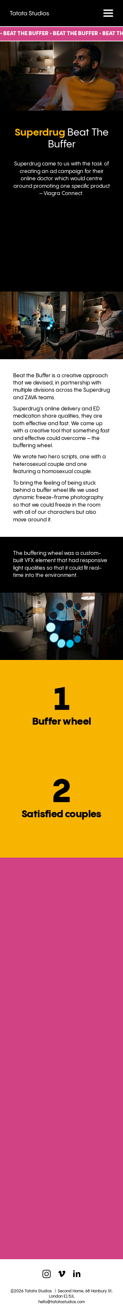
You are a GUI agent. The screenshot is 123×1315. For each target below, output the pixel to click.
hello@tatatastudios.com (61, 1302)
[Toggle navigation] (108, 13)
